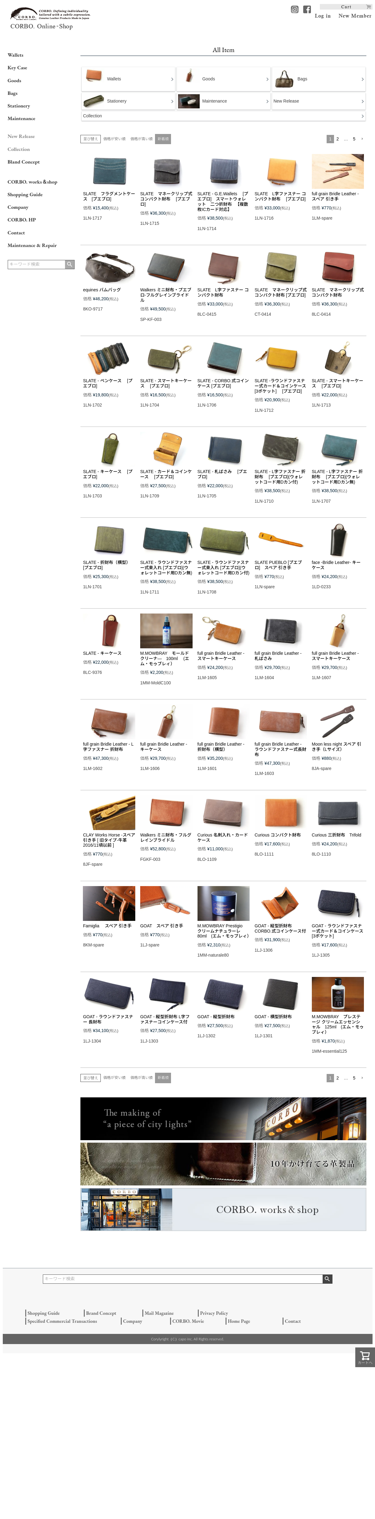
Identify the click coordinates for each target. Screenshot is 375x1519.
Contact (16, 232)
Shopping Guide (25, 194)
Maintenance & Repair (32, 245)
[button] (362, 139)
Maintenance (21, 118)
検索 (70, 264)
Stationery (19, 105)
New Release (21, 136)
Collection (19, 149)
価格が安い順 (114, 139)
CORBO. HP (22, 219)
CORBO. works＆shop (32, 181)
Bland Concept (24, 161)
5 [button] (354, 138)
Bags (13, 93)
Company (18, 207)
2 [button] (337, 138)
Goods (14, 80)
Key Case (17, 67)
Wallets (15, 54)
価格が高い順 (141, 139)
